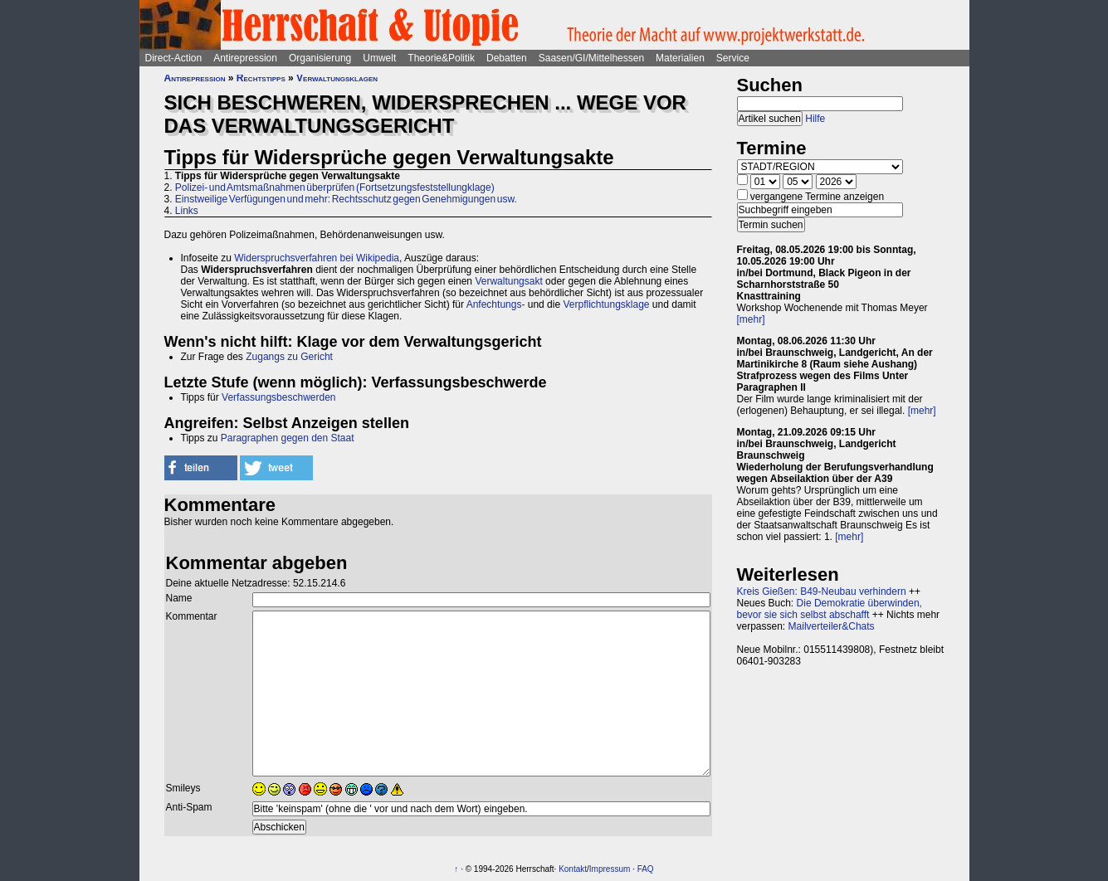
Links (186, 211)
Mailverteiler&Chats (831, 626)
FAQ (645, 869)
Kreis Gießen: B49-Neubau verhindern (821, 591)
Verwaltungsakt (508, 281)
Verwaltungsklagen (337, 78)
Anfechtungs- (495, 304)
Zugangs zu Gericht (289, 357)
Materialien (680, 58)
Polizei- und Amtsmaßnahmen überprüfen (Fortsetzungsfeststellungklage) (335, 187)
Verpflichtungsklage (606, 304)
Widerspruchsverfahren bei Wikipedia (316, 258)
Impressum (609, 869)
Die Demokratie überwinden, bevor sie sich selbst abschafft (829, 609)
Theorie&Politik (441, 58)
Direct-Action (174, 58)
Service (732, 58)
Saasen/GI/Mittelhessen (591, 58)
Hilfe (815, 118)
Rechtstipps (261, 78)
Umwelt (379, 58)
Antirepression (245, 58)
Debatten (506, 58)
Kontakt (573, 869)
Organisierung (320, 58)
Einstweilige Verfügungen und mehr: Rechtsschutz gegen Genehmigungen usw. (346, 199)
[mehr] (751, 319)
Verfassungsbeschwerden (278, 397)
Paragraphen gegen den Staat (287, 438)
